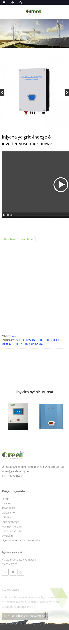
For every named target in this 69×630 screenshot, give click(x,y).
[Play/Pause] (4, 215)
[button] (67, 92)
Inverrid (16, 336)
